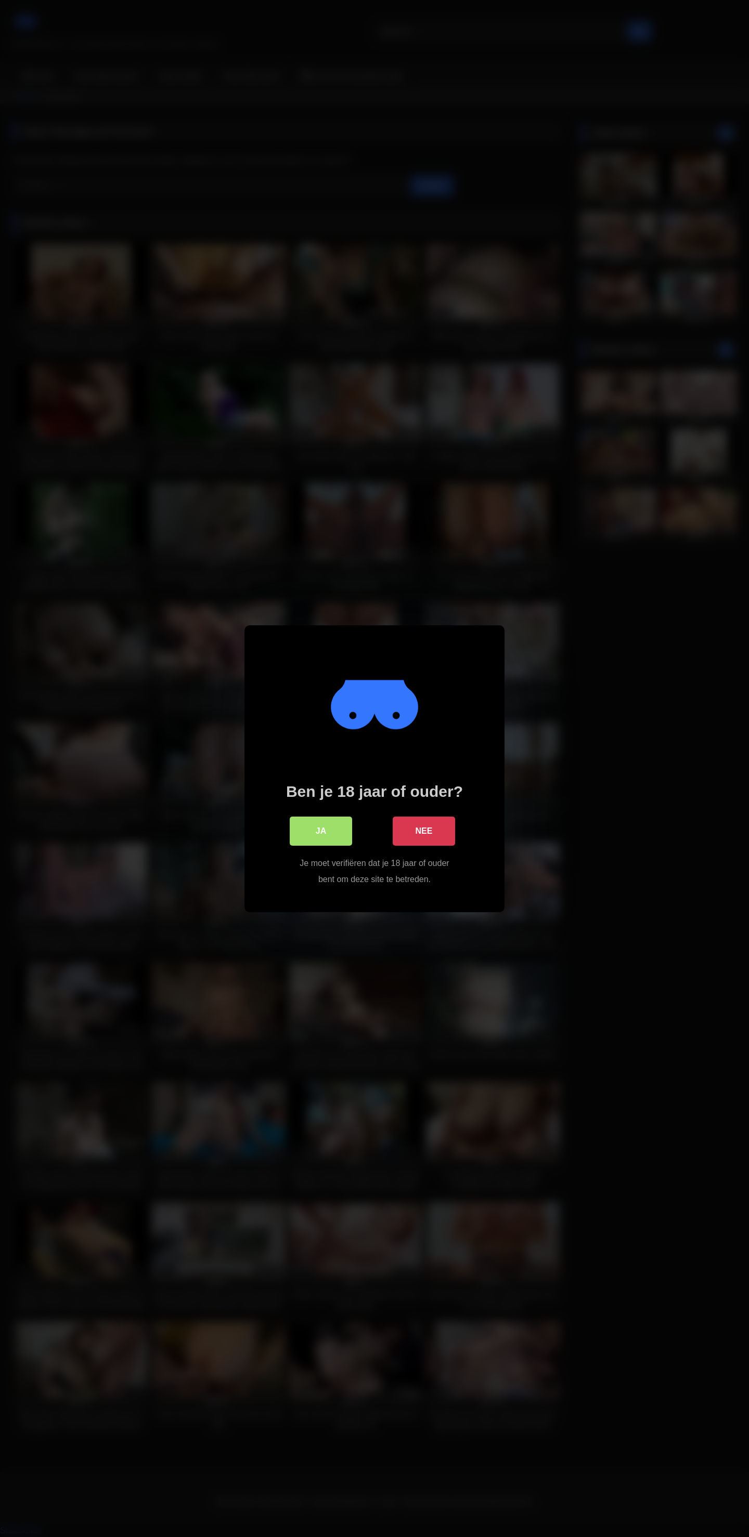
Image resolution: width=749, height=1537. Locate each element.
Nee (424, 830)
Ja (321, 830)
